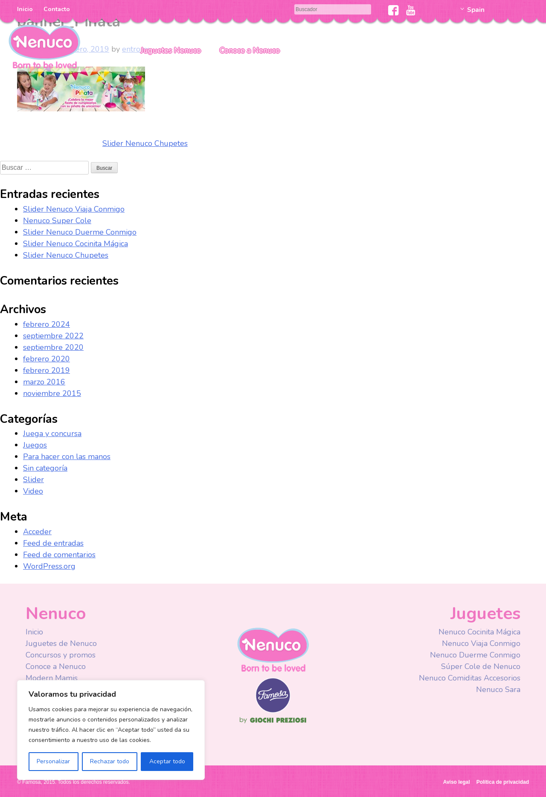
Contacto (57, 9)
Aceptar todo (167, 761)
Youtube (410, 10)
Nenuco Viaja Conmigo (481, 643)
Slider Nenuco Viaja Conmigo (74, 209)
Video (33, 491)
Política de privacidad (502, 782)
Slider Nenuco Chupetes (145, 143)
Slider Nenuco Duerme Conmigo (79, 232)
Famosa (273, 711)
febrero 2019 (46, 370)
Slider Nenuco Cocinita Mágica (75, 244)
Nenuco (44, 45)
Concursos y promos (61, 655)
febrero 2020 (46, 359)
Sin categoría (45, 468)
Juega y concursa (52, 433)
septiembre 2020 (53, 347)
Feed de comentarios (59, 555)
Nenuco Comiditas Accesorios (469, 678)
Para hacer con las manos (66, 456)
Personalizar (53, 761)
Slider (33, 479)
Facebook (393, 10)
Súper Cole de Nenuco (480, 666)
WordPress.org (49, 566)
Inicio (25, 9)
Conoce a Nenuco (250, 50)
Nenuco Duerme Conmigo (475, 655)
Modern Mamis (52, 678)
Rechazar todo (109, 761)
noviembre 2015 (52, 393)
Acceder (37, 531)
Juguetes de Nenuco (61, 643)
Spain (476, 10)
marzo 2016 (44, 382)
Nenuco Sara (498, 689)
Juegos (35, 445)
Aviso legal (456, 782)
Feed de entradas (53, 543)
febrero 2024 (46, 324)
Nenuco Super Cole (57, 220)
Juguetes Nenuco (171, 50)
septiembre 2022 (53, 336)
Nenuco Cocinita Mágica (479, 632)
